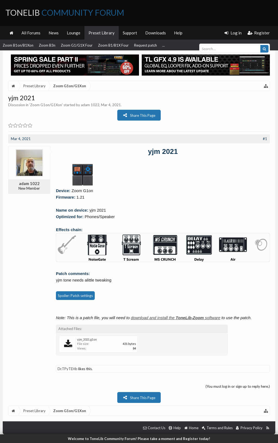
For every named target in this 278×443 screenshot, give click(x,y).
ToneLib (64, 12)
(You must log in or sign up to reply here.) (238, 386)
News (54, 32)
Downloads (155, 32)
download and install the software (175, 317)
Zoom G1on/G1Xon (46, 105)
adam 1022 (90, 105)
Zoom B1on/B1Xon (18, 45)
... (163, 45)
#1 (265, 139)
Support (130, 32)
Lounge (73, 32)
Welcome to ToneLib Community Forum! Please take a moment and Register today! (139, 438)
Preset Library (102, 32)
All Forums (30, 32)
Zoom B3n (47, 45)
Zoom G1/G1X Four (77, 45)
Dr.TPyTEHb (67, 369)
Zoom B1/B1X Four (113, 45)
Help (178, 32)
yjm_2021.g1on (87, 339)
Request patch (145, 45)
